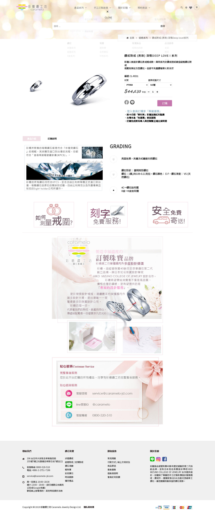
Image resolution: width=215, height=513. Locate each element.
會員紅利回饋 (114, 477)
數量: (144, 92)
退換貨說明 (113, 473)
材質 (126, 80)
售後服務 (112, 469)
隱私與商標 (88, 507)
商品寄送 (112, 465)
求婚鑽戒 (69, 458)
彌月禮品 (69, 480)
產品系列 (76, 8)
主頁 (132, 37)
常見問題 (112, 458)
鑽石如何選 (133, 187)
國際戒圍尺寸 (154, 80)
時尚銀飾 (69, 477)
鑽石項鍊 (69, 465)
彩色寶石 (69, 473)
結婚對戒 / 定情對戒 (74, 462)
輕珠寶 (68, 469)
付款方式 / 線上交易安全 (119, 462)
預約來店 (139, 8)
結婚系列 (143, 37)
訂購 (164, 103)
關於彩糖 (120, 8)
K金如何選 (133, 191)
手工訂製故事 (98, 8)
